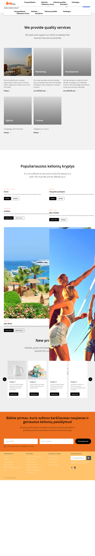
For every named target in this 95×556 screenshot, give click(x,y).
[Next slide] (90, 379)
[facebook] (72, 467)
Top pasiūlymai (19, 11)
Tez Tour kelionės (52, 459)
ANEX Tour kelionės (53, 464)
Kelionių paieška (51, 11)
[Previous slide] (4, 379)
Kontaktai (39, 13)
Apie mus (6, 456)
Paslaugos (67, 11)
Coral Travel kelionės (53, 456)
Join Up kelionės (52, 462)
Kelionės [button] (34, 11)
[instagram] (75, 467)
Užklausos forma (23, 13)
